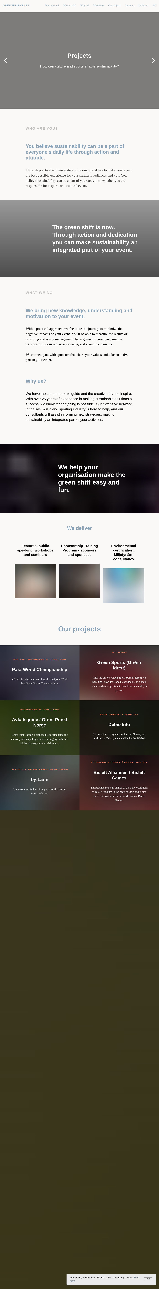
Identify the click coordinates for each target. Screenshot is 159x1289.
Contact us (143, 5)
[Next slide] (153, 60)
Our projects (114, 5)
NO (154, 5)
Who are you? (52, 5)
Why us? (84, 5)
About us (129, 5)
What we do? (69, 5)
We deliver (98, 5)
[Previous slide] (6, 60)
